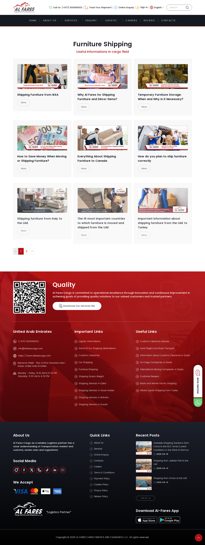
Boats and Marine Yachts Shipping (158, 383)
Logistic (111, 20)
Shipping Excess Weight (91, 376)
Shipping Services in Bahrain (94, 397)
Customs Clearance (89, 355)
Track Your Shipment (98, 7)
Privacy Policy (101, 490)
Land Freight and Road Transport (157, 348)
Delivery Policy (101, 496)
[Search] (175, 7)
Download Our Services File (77, 306)
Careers (131, 20)
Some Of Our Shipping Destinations (97, 348)
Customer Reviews (149, 376)
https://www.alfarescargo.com (34, 355)
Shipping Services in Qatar (92, 383)
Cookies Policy (101, 484)
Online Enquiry (124, 7)
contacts (168, 20)
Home (32, 20)
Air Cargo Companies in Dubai (156, 362)
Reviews (149, 20)
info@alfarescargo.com (30, 348)
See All (145, 498)
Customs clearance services (154, 341)
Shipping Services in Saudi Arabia (96, 390)
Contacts (98, 460)
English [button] (156, 7)
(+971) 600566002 (28, 341)
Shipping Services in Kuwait (93, 404)
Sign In (142, 7)
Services (71, 20)
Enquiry (91, 20)
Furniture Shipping (88, 369)
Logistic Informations (89, 341)
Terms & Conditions (104, 472)
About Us (49, 20)
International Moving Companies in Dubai (161, 369)
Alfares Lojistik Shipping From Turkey (159, 390)
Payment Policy (102, 478)
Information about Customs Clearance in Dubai (165, 355)
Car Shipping (86, 362)
